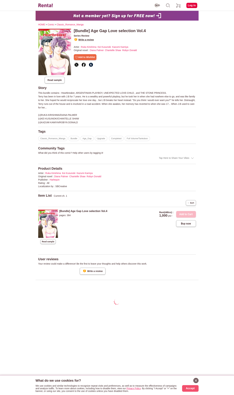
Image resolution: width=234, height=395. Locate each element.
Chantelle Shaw (113, 50)
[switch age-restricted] (157, 5)
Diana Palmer (97, 50)
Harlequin (55, 179)
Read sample (54, 80)
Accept (190, 388)
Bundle (74, 138)
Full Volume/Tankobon (137, 138)
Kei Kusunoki (104, 47)
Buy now (186, 223)
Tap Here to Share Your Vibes (174, 158)
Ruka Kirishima (88, 47)
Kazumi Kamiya (120, 47)
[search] (168, 5)
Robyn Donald (129, 50)
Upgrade (101, 138)
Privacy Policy (134, 388)
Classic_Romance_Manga (52, 138)
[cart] (178, 5)
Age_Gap (87, 138)
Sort (191, 203)
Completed (116, 138)
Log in (192, 5)
